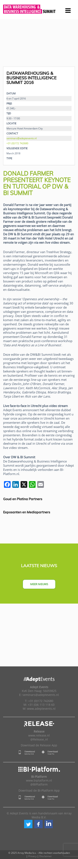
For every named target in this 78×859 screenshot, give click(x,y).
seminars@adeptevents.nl (21, 138)
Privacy (32, 856)
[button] (28, 824)
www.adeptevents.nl (41, 709)
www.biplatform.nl (39, 780)
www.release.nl (39, 735)
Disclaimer (45, 856)
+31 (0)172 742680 (17, 143)
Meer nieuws (39, 584)
